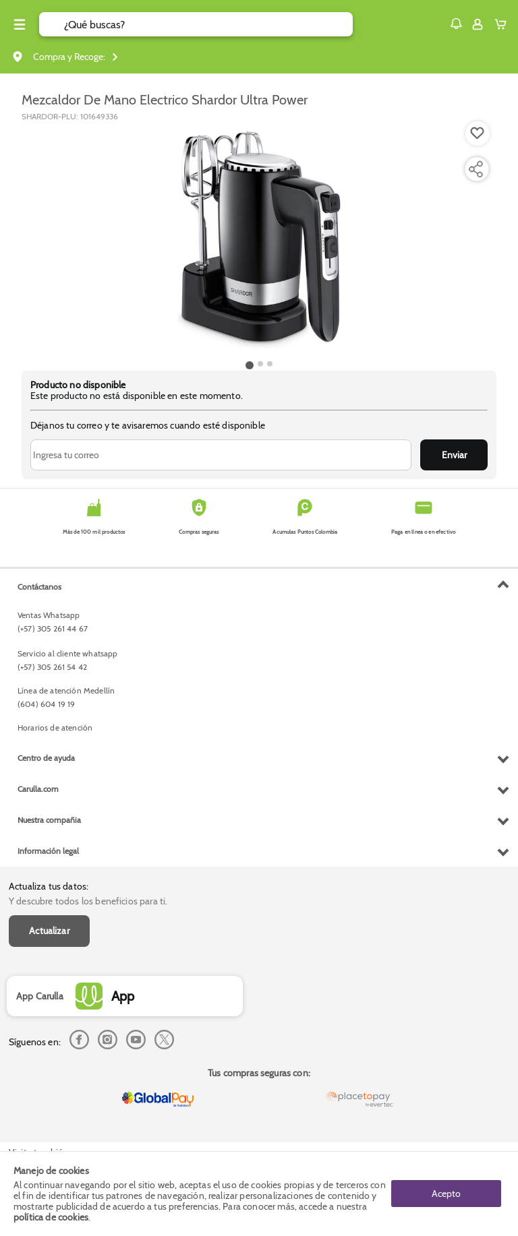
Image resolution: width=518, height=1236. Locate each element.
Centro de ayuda (46, 758)
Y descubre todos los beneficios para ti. (88, 901)
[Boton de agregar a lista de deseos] (477, 133)
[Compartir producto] (475, 169)
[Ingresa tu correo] (220, 454)
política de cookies (50, 1217)
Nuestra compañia (49, 820)
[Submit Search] (51, 24)
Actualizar (49, 931)
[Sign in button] (477, 24)
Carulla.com (38, 789)
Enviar (454, 455)
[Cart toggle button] (503, 24)
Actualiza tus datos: (48, 886)
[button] (456, 23)
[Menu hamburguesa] (19, 24)
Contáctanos (39, 587)
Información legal (48, 851)
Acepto (446, 1193)
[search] (208, 24)
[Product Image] (259, 239)
